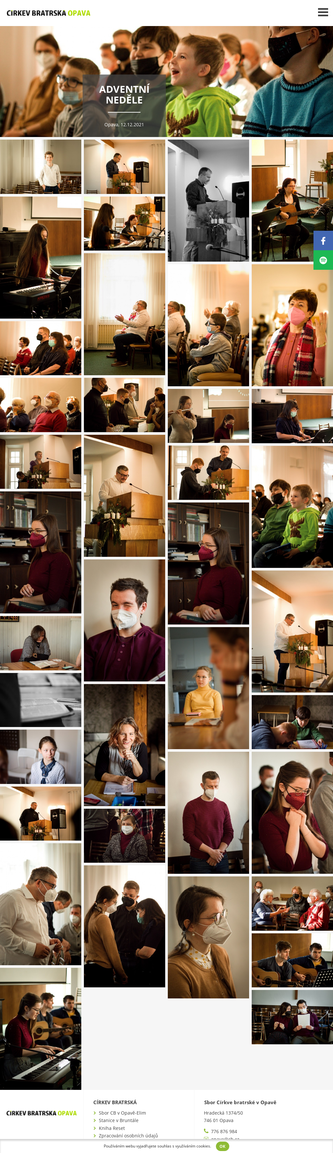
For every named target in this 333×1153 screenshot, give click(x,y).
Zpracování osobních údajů (128, 1135)
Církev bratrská (115, 1102)
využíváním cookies (192, 1146)
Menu (323, 12)
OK (223, 1146)
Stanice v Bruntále (119, 1120)
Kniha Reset (112, 1128)
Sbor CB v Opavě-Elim (122, 1113)
